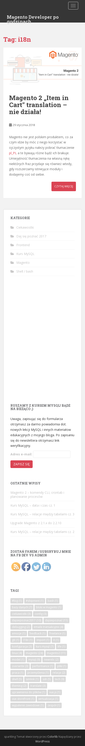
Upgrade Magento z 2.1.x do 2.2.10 (35, 523)
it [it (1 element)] (56, 640)
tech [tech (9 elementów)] (59, 679)
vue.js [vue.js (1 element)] (54, 692)
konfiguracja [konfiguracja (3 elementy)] (22, 646)
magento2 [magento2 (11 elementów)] (56, 653)
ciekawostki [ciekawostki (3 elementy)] (21, 614)
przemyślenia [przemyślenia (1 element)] (38, 673)
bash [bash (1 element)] (53, 601)
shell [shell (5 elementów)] (17, 679)
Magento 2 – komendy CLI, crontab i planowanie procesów (37, 494)
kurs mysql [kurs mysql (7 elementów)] (44, 646)
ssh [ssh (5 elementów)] (47, 679)
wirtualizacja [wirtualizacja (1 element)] (48, 699)
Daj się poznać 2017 (31, 236)
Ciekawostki (25, 227)
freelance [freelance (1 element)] (57, 633)
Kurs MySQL (25, 254)
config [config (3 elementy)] (40, 614)
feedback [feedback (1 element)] (37, 633)
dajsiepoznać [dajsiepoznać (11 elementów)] (56, 620)
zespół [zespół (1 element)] (54, 705)
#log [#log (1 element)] (17, 601)
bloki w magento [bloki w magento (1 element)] (48, 607)
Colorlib (52, 737)
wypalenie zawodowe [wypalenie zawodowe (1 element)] (28, 705)
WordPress (42, 741)
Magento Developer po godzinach (33, 18)
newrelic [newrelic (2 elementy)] (51, 659)
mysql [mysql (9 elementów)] (34, 659)
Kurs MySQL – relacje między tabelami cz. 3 (42, 514)
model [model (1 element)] (18, 659)
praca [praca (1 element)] (17, 673)
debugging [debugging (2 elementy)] (21, 627)
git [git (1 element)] (15, 640)
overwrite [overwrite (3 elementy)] (20, 666)
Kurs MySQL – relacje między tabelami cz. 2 (42, 532)
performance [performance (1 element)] (42, 666)
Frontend (23, 245)
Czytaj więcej (63, 186)
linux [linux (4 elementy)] (17, 653)
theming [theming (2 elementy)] (19, 686)
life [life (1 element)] (61, 646)
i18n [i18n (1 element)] (27, 640)
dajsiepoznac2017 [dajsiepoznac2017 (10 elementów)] (26, 620)
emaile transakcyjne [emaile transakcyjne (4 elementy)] (48, 627)
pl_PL (13, 153)
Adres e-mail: (21, 454)
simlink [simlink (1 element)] (32, 679)
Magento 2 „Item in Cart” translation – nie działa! (39, 105)
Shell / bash (24, 271)
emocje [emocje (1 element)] (18, 633)
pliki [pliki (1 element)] (61, 666)
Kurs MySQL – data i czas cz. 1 (32, 505)
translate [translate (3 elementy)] (38, 686)
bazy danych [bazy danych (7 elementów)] (22, 607)
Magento (23, 262)
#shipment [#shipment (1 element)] (35, 601)
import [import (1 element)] (42, 640)
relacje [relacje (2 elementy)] (59, 673)
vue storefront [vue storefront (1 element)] (23, 699)
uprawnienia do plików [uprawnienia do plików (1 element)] (28, 692)
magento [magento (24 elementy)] (34, 653)
